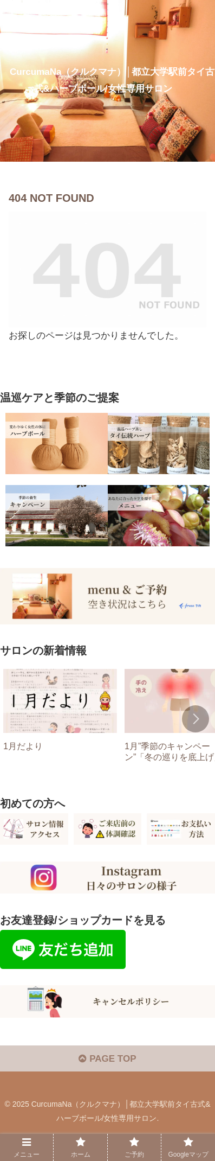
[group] (60, 720)
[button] (195, 718)
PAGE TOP (107, 1059)
